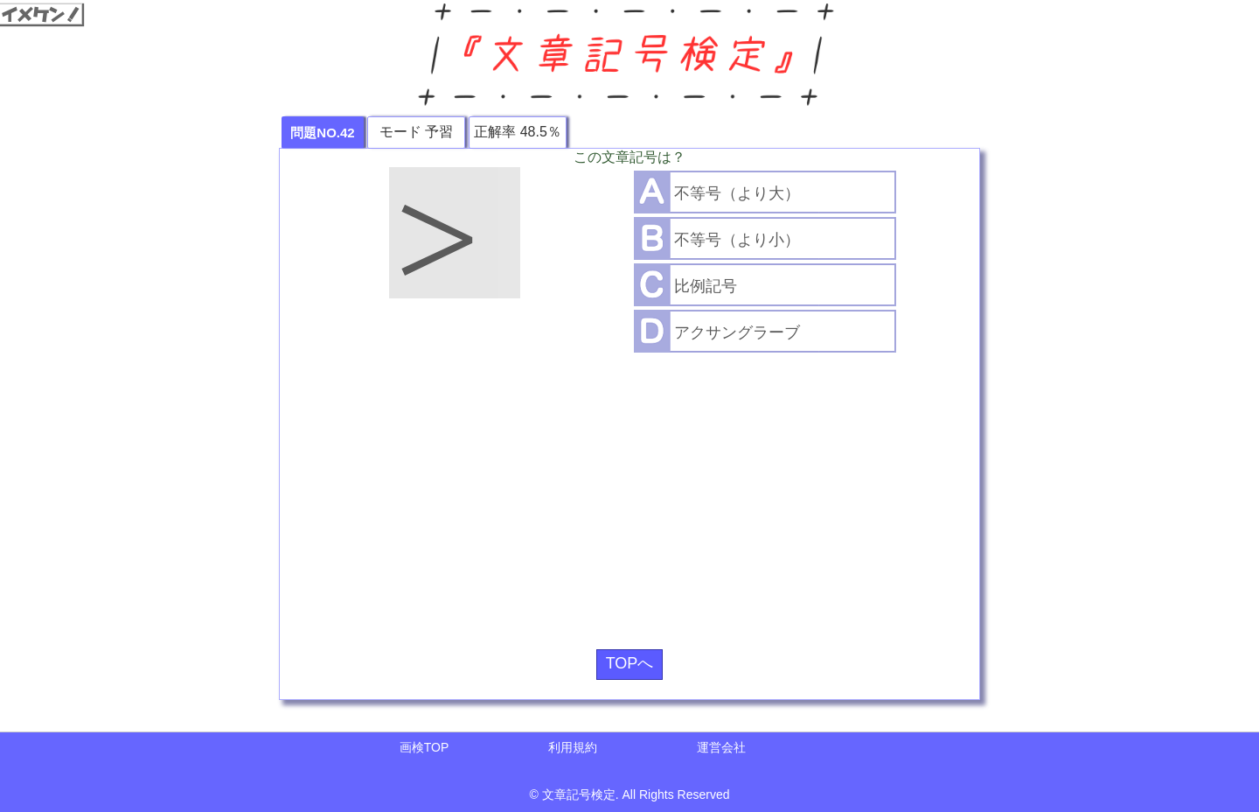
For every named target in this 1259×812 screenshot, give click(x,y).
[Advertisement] (629, 494)
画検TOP (424, 747)
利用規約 (572, 747)
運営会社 (721, 747)
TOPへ (630, 663)
